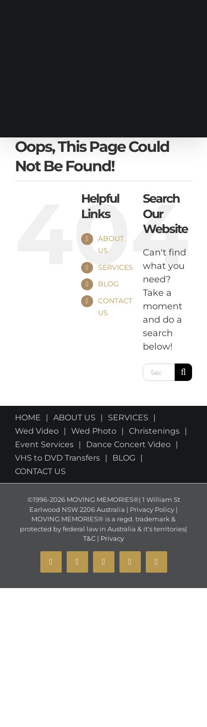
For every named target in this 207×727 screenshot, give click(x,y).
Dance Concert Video (128, 444)
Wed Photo (93, 431)
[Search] (183, 372)
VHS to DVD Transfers (57, 458)
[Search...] (159, 372)
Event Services (44, 444)
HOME (28, 417)
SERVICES (115, 267)
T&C (89, 538)
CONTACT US (40, 471)
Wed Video (37, 431)
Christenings (154, 431)
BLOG (108, 283)
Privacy (111, 538)
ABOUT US (74, 417)
